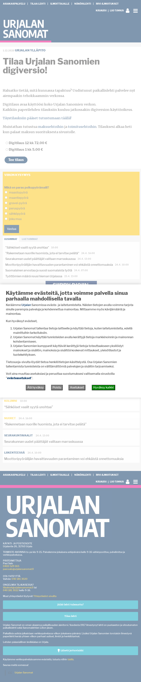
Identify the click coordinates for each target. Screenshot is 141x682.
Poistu (57, 387)
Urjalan (26, 305)
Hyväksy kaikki (103, 387)
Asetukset (77, 387)
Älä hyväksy (35, 387)
